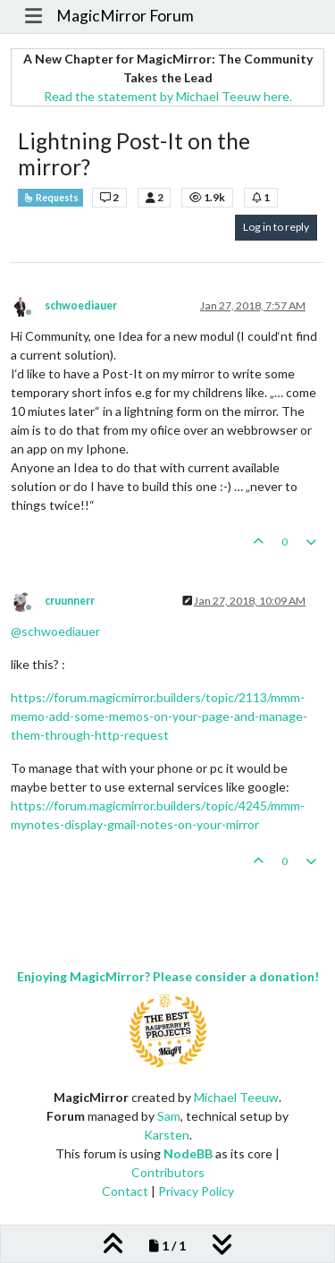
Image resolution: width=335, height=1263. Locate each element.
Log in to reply (276, 226)
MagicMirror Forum (125, 15)
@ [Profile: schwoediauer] (55, 631)
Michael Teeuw (236, 1097)
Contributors (168, 1172)
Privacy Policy (196, 1191)
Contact (125, 1191)
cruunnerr (70, 600)
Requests (50, 197)
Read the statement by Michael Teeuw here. (168, 96)
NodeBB (188, 1153)
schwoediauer (81, 305)
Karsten (166, 1134)
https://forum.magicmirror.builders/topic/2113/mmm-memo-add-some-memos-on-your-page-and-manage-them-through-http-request (159, 716)
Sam (168, 1115)
